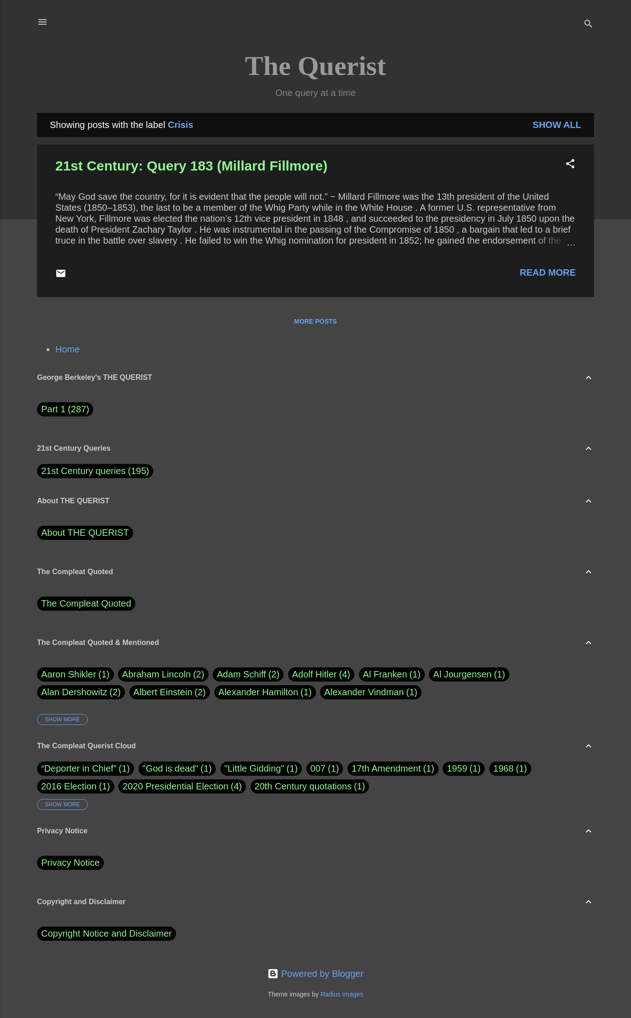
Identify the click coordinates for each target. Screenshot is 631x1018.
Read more (548, 272)
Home (67, 349)
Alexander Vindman (370, 692)
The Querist (315, 66)
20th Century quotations (303, 786)
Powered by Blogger (315, 974)
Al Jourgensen (469, 674)
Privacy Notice (70, 863)
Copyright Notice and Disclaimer (106, 933)
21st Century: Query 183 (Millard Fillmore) (191, 165)
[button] (570, 164)
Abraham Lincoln (163, 674)
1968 (503, 768)
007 (318, 768)
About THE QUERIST (85, 533)
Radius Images (342, 994)
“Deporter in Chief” (79, 768)
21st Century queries (83, 471)
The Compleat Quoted (86, 603)
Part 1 (65, 409)
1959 (457, 768)
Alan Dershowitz (81, 692)
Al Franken (392, 674)
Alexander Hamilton (265, 692)
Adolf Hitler (321, 674)
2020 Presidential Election (175, 786)
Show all (557, 125)
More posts (315, 321)
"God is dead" (170, 768)
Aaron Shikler (75, 674)
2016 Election (68, 786)
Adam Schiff (248, 674)
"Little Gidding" (254, 768)
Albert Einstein (170, 692)
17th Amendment (386, 768)
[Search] (588, 25)
